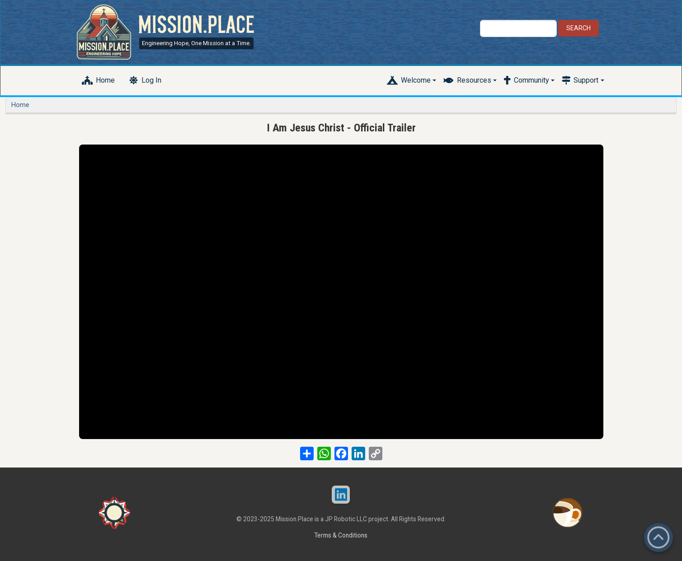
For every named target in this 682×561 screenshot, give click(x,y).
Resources (474, 80)
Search (578, 28)
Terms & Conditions (340, 535)
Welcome (416, 80)
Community (531, 80)
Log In (151, 80)
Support (586, 80)
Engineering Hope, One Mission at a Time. (196, 43)
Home (105, 80)
